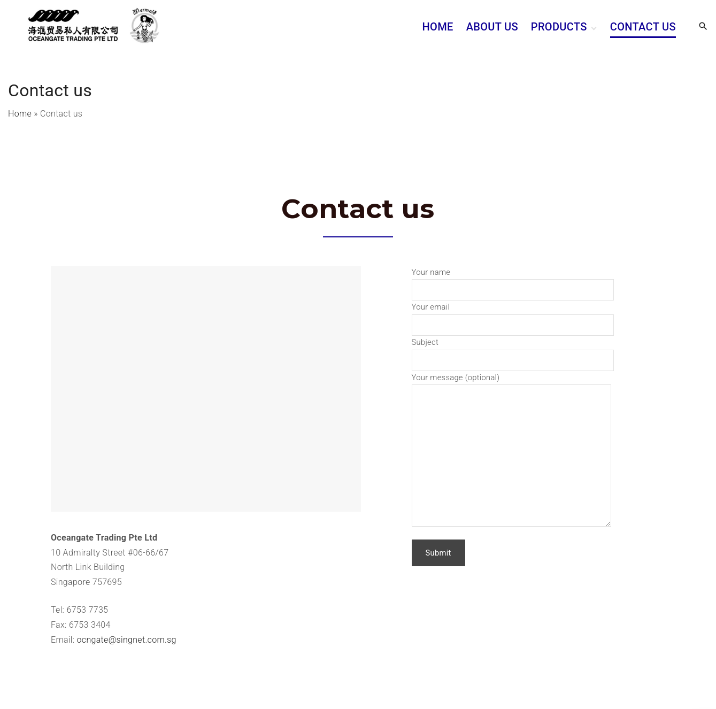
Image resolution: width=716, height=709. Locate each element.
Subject (513, 351)
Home (20, 114)
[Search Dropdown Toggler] (703, 27)
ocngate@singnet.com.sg (126, 640)
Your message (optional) (511, 384)
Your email (513, 315)
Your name (513, 281)
